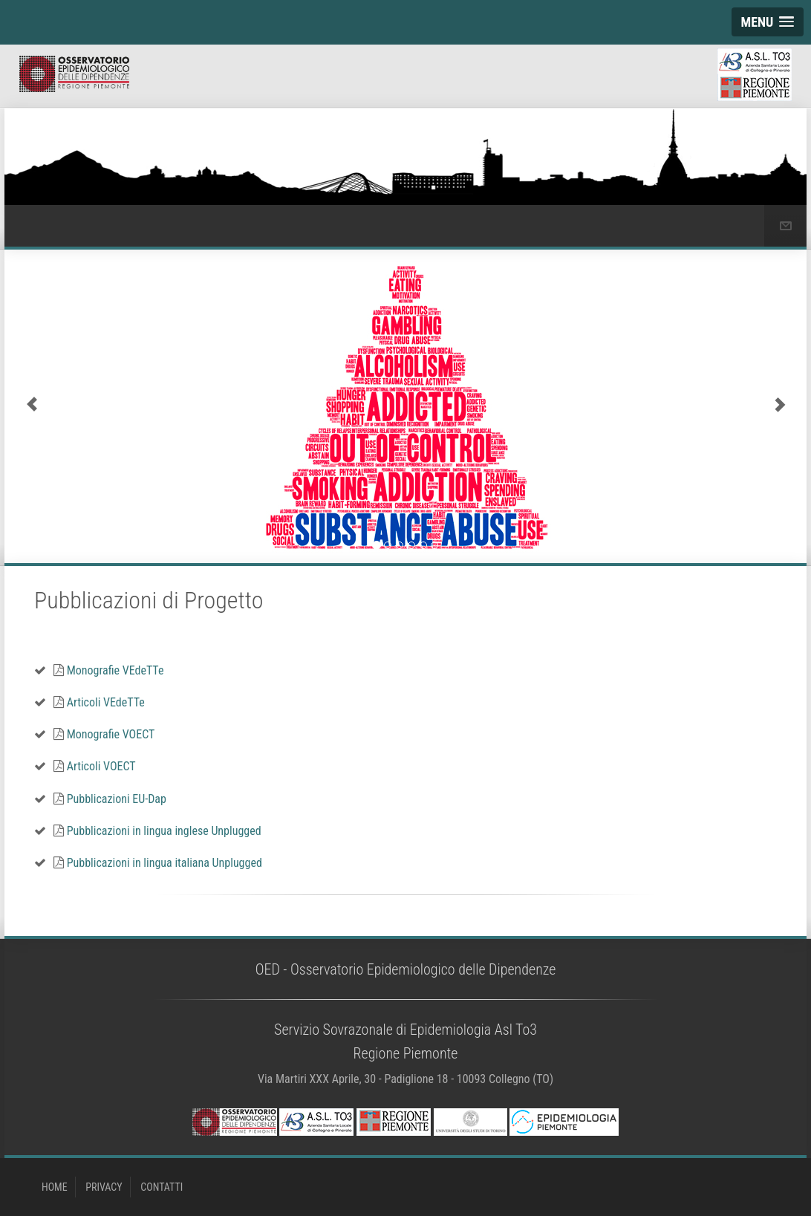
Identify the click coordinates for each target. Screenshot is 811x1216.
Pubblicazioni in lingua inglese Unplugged (157, 831)
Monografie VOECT (103, 734)
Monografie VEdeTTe (108, 670)
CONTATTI (161, 1187)
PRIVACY (103, 1187)
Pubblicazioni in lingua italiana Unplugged (157, 863)
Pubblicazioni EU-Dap (109, 799)
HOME (55, 1187)
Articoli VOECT (94, 766)
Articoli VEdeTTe (99, 702)
